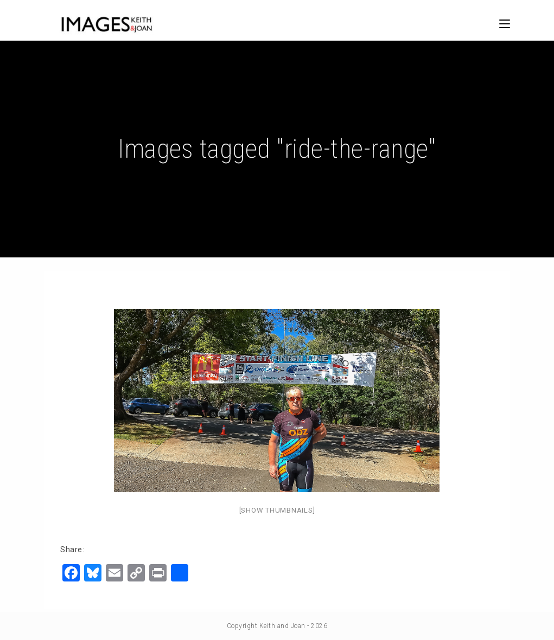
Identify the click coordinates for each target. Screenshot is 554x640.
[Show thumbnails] (277, 510)
